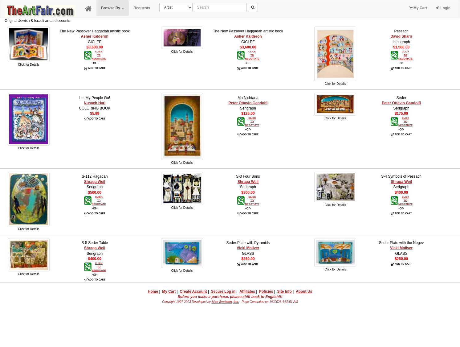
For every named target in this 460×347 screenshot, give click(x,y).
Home (153, 291)
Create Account (193, 291)
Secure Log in (223, 291)
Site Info (284, 291)
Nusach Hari (94, 103)
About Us (304, 291)
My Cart (418, 8)
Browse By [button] (112, 8)
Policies (266, 291)
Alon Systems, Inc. (225, 302)
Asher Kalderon (94, 36)
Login (443, 8)
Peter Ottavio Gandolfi (248, 103)
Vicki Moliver (248, 248)
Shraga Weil (94, 182)
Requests (141, 8)
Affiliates (247, 291)
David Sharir (401, 36)
